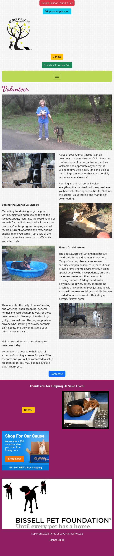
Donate (57, 56)
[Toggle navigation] (57, 76)
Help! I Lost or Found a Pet (57, 3)
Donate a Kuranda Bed (57, 65)
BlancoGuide (56, 540)
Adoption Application (57, 11)
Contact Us (57, 374)
